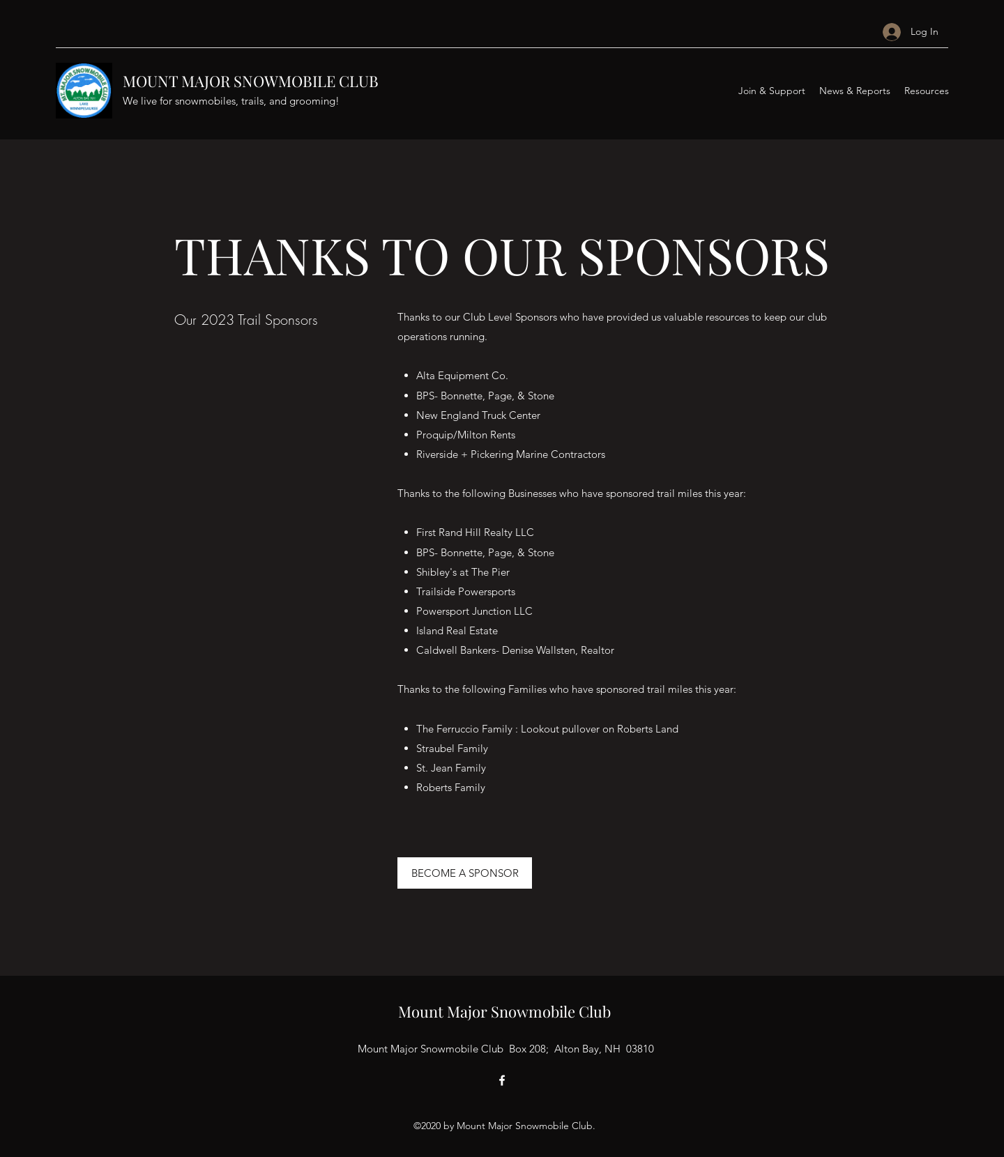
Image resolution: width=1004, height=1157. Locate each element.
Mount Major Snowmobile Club (504, 1011)
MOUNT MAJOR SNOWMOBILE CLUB (251, 80)
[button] (771, 90)
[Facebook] (502, 1080)
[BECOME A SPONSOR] (464, 873)
